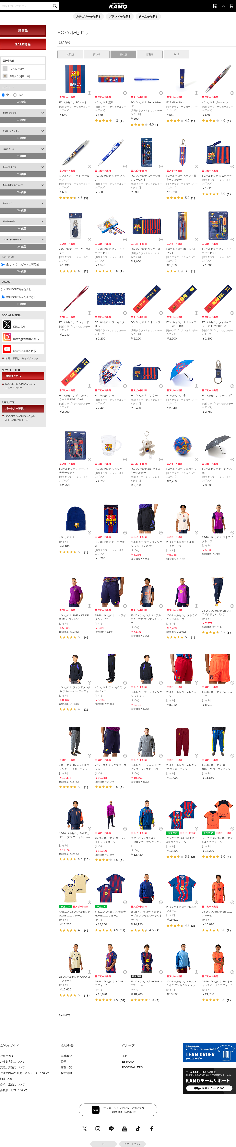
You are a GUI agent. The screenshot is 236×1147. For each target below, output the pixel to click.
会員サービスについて (14, 1090)
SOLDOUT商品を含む (18, 289)
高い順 (96, 54)
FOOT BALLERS (132, 1067)
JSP (124, 1055)
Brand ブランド (10, 113)
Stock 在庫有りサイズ (13, 239)
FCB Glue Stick (175, 102)
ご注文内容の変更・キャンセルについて (25, 1073)
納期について (8, 1078)
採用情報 (66, 1073)
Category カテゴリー (12, 131)
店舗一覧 (66, 1067)
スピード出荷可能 (28, 264)
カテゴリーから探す (88, 16)
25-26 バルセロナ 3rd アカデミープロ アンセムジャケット (75, 837)
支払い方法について (12, 1067)
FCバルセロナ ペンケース (145, 248)
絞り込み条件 (9, 221)
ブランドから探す (120, 16)
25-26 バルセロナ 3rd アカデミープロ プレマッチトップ (146, 619)
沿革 (63, 1061)
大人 (21, 94)
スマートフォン (132, 1144)
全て (8, 94)
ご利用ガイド (8, 1055)
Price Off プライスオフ (13, 185)
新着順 (149, 54)
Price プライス (9, 167)
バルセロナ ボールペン (215, 102)
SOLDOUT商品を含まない (21, 297)
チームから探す (148, 16)
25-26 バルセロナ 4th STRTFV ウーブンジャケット (146, 842)
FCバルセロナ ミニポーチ (217, 175)
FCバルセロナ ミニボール (181, 468)
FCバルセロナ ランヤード (74, 322)
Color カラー (8, 203)
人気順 (70, 54)
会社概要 (66, 1055)
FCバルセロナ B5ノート (73, 102)
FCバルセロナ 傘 (104, 395)
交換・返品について (12, 1084)
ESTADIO (128, 1061)
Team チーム (8, 149)
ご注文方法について (12, 1061)
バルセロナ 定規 (104, 102)
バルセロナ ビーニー (71, 537)
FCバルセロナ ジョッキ (108, 468)
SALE (176, 54)
